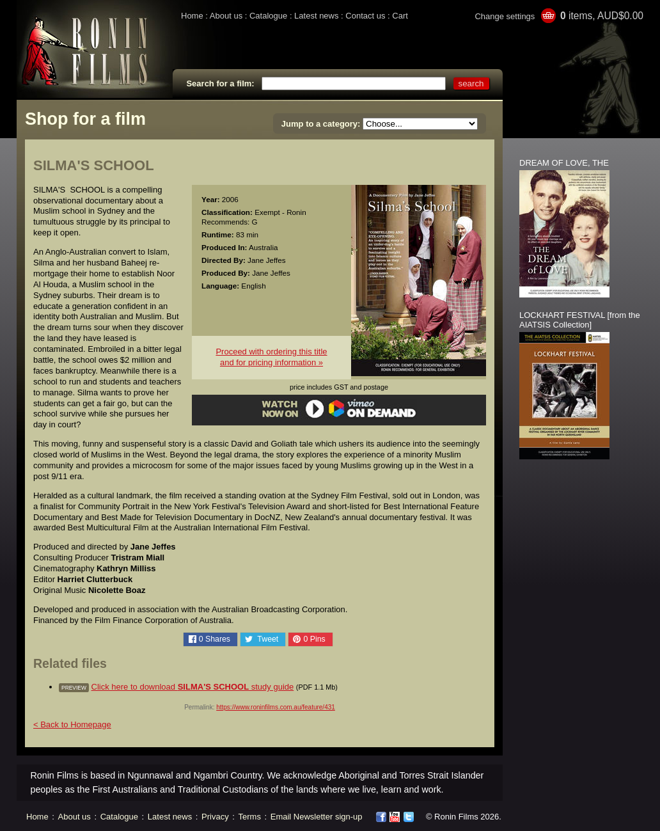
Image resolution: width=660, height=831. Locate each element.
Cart (400, 15)
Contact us (365, 15)
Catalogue (268, 15)
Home (192, 15)
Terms (250, 816)
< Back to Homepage (72, 724)
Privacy (215, 816)
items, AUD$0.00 (601, 15)
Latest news (316, 15)
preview (73, 688)
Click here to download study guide (192, 687)
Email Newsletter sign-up (317, 816)
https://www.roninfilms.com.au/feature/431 (275, 707)
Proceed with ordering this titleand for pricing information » (271, 357)
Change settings (505, 16)
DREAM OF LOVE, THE (564, 163)
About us (226, 15)
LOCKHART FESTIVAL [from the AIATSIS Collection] (579, 319)
